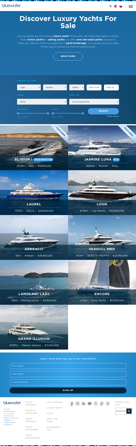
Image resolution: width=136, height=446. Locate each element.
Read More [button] (68, 56)
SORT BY (74, 95)
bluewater (9, 411)
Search (103, 111)
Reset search (113, 116)
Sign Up (68, 390)
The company (55, 402)
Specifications (27, 81)
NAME (20, 95)
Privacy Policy (11, 418)
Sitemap (8, 424)
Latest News (54, 408)
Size (54, 109)
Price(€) (22, 109)
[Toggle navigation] (131, 6)
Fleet (50, 413)
